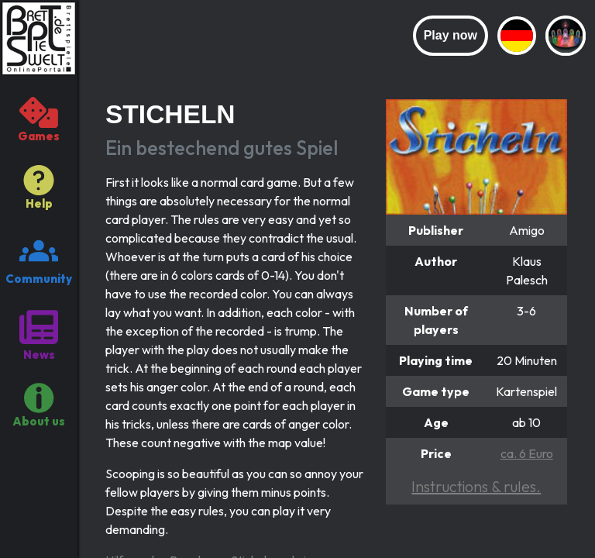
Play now (450, 35)
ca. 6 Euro (526, 453)
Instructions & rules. (476, 486)
